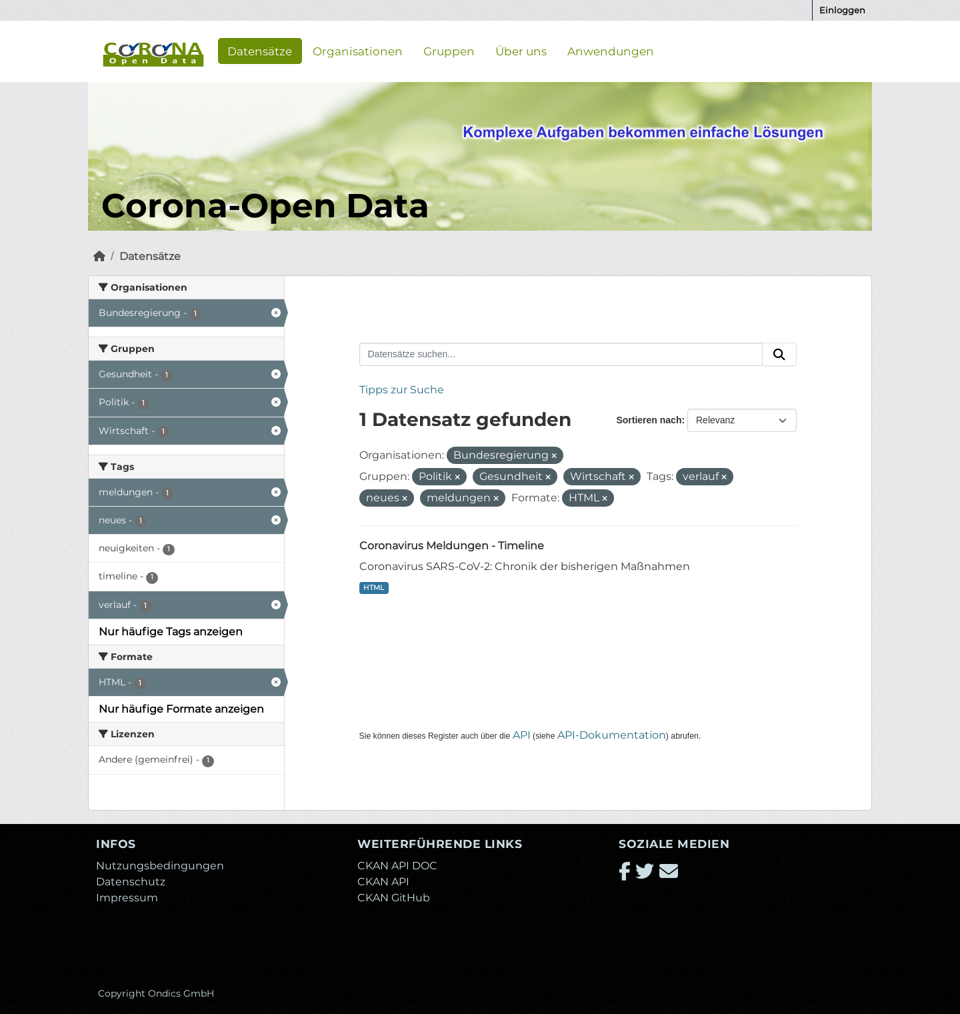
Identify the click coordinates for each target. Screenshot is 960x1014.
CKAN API (383, 881)
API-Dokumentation (611, 735)
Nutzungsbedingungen (160, 865)
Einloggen (842, 10)
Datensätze (259, 50)
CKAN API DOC (397, 865)
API (522, 735)
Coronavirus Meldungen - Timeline (451, 545)
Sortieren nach (648, 420)
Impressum (127, 897)
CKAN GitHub (393, 897)
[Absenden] (779, 355)
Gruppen (449, 50)
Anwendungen (610, 50)
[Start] (99, 256)
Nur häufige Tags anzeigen (171, 631)
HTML (373, 587)
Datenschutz (130, 881)
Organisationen (358, 50)
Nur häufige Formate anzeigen (181, 709)
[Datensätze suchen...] (561, 355)
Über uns (521, 50)
